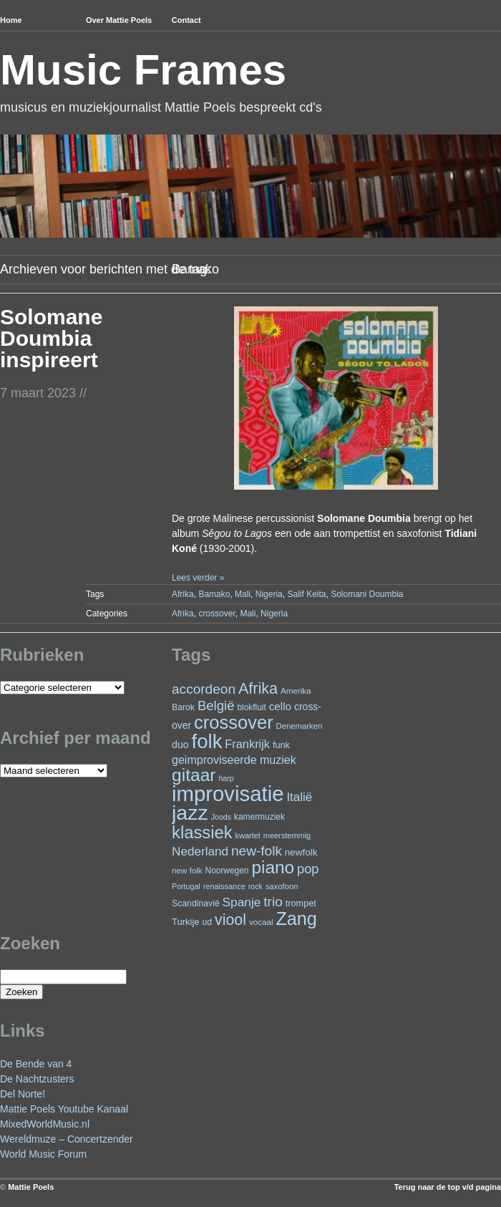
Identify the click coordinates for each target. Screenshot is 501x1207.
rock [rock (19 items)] (255, 886)
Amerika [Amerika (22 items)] (296, 690)
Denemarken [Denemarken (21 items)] (299, 726)
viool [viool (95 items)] (230, 920)
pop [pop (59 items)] (307, 868)
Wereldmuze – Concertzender (66, 1139)
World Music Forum (43, 1154)
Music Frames (143, 70)
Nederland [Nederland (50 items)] (200, 851)
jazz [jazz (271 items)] (190, 812)
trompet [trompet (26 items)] (301, 903)
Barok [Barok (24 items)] (183, 707)
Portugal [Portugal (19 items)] (186, 886)
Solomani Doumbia (367, 594)
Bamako (214, 594)
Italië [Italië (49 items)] (299, 797)
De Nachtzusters (37, 1079)
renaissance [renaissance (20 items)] (224, 886)
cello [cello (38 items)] (280, 706)
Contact (186, 20)
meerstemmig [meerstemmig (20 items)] (287, 835)
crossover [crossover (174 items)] (233, 722)
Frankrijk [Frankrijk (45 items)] (247, 743)
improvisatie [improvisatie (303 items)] (227, 793)
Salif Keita (306, 594)
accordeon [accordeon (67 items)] (203, 689)
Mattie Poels (31, 1187)
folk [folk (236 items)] (207, 741)
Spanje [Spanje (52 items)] (242, 902)
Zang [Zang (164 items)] (296, 918)
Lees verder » (198, 578)
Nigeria (269, 594)
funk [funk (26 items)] (281, 745)
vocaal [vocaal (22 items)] (261, 921)
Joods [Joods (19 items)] (221, 817)
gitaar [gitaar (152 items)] (193, 775)
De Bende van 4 (36, 1064)
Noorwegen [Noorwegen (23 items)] (227, 871)
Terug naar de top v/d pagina (447, 1187)
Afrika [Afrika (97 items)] (258, 688)
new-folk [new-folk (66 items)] (256, 850)
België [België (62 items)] (216, 705)
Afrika (183, 594)
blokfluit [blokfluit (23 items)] (251, 707)
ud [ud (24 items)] (208, 922)
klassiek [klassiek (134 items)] (202, 832)
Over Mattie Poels (119, 20)
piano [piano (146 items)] (272, 867)
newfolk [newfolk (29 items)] (301, 852)
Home (11, 20)
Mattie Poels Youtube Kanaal (64, 1109)
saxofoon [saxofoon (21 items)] (282, 886)
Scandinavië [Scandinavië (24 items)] (196, 903)
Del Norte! (22, 1094)
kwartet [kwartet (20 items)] (248, 835)
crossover (216, 614)
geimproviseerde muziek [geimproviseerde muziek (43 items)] (234, 759)
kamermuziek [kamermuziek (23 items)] (259, 817)
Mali (242, 594)
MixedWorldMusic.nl (44, 1124)
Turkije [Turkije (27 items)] (186, 921)
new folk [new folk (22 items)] (187, 870)
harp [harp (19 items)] (225, 778)
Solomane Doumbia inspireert (51, 338)
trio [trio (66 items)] (272, 901)
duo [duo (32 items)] (180, 744)
